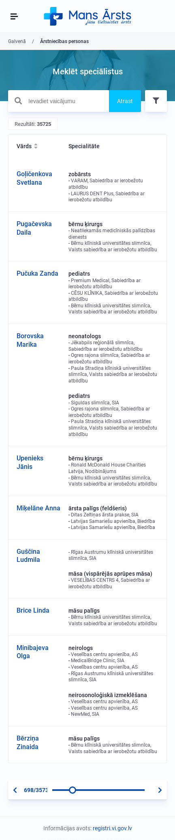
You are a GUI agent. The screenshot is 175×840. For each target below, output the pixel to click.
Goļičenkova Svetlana (34, 178)
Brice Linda (33, 610)
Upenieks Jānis (30, 462)
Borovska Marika (30, 340)
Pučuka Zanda (37, 273)
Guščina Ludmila (28, 556)
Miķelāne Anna (38, 508)
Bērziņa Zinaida (28, 742)
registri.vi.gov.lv (112, 828)
